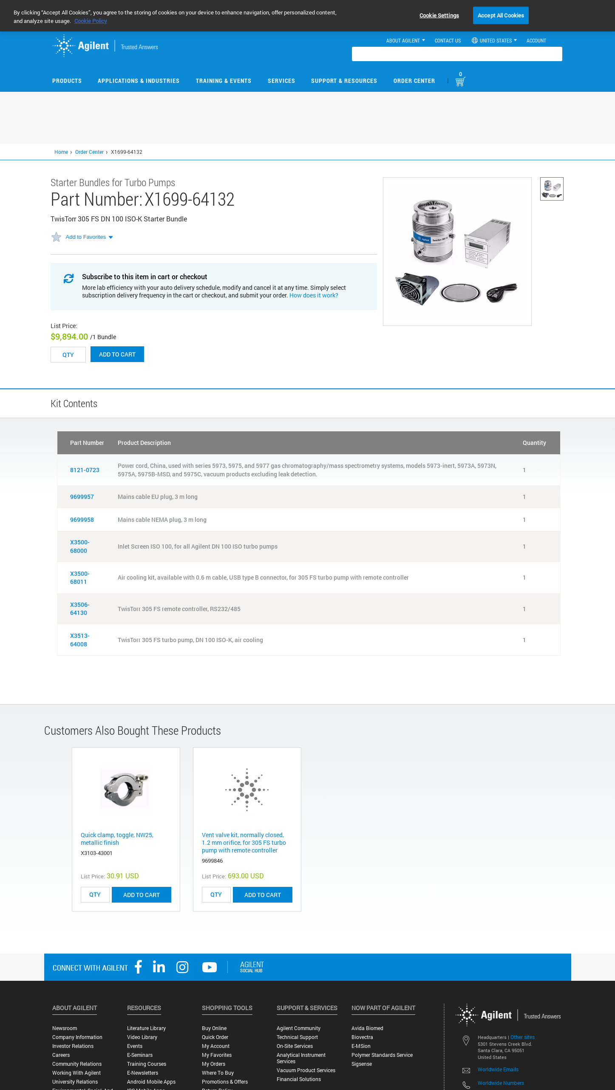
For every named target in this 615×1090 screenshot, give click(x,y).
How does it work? (313, 295)
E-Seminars (140, 1055)
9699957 (82, 497)
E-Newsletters (142, 1073)
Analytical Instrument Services (301, 1058)
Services (281, 80)
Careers (61, 1055)
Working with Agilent (76, 1073)
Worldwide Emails (498, 1069)
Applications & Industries (139, 80)
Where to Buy (218, 1073)
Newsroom (64, 1028)
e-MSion (361, 1046)
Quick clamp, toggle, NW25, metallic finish (117, 839)
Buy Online (214, 1028)
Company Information (77, 1037)
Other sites (522, 1036)
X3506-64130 (80, 608)
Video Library (142, 1037)
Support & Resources (344, 80)
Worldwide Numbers (501, 1082)
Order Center (414, 80)
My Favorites (217, 1055)
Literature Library (146, 1028)
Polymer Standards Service (382, 1055)
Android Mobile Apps (151, 1082)
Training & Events (224, 80)
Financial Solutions (299, 1079)
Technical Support (297, 1037)
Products (67, 80)
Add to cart (117, 354)
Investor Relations (73, 1046)
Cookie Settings (439, 15)
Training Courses (146, 1064)
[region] (307, 15)
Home (61, 151)
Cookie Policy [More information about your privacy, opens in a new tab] (90, 21)
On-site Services (295, 1046)
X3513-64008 (80, 639)
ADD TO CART (141, 895)
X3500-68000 (80, 546)
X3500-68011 (80, 577)
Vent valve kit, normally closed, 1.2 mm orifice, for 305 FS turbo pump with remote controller (244, 842)
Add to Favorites (86, 237)
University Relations (75, 1082)
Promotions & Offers (225, 1082)
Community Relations (77, 1064)
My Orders (213, 1064)
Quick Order (215, 1037)
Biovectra (362, 1037)
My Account (216, 1046)
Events (134, 1046)
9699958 (82, 519)
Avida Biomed (367, 1028)
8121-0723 (84, 470)
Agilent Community (298, 1028)
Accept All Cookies (501, 15)
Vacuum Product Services (306, 1070)
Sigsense (361, 1064)
